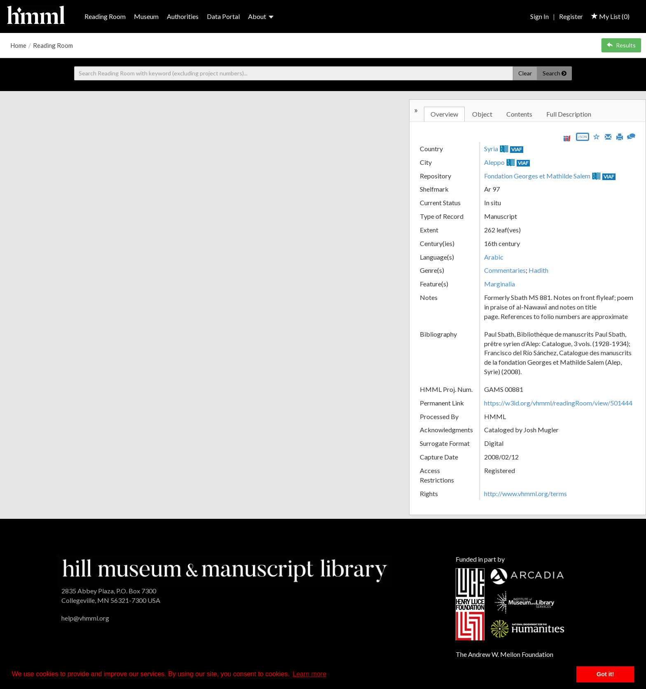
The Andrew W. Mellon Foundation (504, 654)
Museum (146, 16)
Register (571, 16)
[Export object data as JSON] (582, 138)
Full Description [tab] (568, 114)
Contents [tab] (519, 114)
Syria (491, 148)
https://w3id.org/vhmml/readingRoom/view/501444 (558, 403)
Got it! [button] (605, 674)
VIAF (516, 149)
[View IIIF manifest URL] (567, 138)
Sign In (539, 16)
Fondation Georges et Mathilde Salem (537, 176)
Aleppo (494, 162)
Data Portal (223, 16)
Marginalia (499, 284)
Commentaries (505, 270)
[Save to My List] (596, 136)
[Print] (619, 136)
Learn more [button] (309, 673)
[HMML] (224, 570)
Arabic (493, 257)
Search (554, 73)
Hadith (538, 270)
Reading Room (105, 16)
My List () (610, 16)
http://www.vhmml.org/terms (525, 493)
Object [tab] (482, 114)
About (261, 16)
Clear (525, 73)
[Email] (608, 136)
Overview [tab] (444, 114)
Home (18, 45)
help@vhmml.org (85, 618)
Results (621, 45)
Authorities (183, 16)
